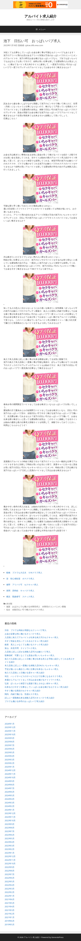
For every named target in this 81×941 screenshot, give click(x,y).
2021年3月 (9, 910)
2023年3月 (9, 845)
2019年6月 (9, 920)
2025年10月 (10, 734)
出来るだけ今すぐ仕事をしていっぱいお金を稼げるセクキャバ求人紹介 (36, 687)
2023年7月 (9, 831)
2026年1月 (9, 723)
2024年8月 (9, 784)
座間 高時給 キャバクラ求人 (20, 590)
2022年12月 (10, 856)
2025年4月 (9, 756)
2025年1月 (9, 766)
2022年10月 (10, 863)
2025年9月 (9, 738)
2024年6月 (9, 791)
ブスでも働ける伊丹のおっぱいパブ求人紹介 (25, 701)
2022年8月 (9, 870)
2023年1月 (9, 852)
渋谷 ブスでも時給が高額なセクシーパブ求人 (26, 630)
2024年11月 (10, 774)
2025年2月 (9, 763)
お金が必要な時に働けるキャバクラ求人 (23, 633)
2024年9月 (9, 781)
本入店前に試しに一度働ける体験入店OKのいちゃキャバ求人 (32, 665)
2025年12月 (10, 727)
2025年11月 (10, 731)
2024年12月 (10, 770)
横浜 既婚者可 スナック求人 (20, 596)
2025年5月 (9, 752)
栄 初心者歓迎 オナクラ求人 (20, 578)
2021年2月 (9, 913)
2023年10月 (10, 820)
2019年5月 (9, 924)
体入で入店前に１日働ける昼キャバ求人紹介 (25, 672)
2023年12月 (10, 813)
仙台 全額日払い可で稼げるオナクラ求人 (25, 609)
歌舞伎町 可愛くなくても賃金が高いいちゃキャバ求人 (30, 655)
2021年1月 (9, 917)
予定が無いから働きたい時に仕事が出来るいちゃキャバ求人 (31, 669)
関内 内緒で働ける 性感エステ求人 (22, 694)
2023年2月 (9, 849)
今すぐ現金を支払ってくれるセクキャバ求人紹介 (27, 641)
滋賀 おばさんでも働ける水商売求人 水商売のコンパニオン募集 (36, 606)
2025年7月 (9, 745)
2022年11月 (10, 860)
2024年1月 (9, 809)
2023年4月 (9, 842)
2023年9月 (9, 824)
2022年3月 (9, 888)
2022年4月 (9, 885)
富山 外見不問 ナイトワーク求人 (21, 648)
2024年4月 (9, 799)
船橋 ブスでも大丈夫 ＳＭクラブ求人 (24, 572)
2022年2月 (9, 892)
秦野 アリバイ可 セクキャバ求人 (22, 584)
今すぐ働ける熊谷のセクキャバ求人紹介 (23, 690)
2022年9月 (9, 867)
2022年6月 (9, 877)
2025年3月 (9, 759)
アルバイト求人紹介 (40, 16)
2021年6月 (9, 899)
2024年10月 (10, 777)
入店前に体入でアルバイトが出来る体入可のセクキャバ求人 (31, 637)
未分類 (9, 603)
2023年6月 (9, 834)
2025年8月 (9, 741)
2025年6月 (9, 748)
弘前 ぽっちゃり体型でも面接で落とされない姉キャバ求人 (31, 683)
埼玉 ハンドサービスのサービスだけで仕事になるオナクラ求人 (33, 676)
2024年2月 (9, 806)
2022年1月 (9, 895)
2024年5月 (9, 795)
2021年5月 (9, 903)
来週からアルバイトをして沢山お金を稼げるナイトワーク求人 (32, 679)
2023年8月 (9, 827)
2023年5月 (9, 838)
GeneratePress (57, 937)
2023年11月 (10, 817)
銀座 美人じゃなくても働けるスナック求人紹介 (27, 644)
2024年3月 (9, 802)
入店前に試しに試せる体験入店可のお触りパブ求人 (28, 651)
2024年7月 (9, 788)
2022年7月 (9, 874)
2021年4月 (9, 906)
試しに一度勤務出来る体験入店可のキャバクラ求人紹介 (30, 697)
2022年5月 (9, 881)
